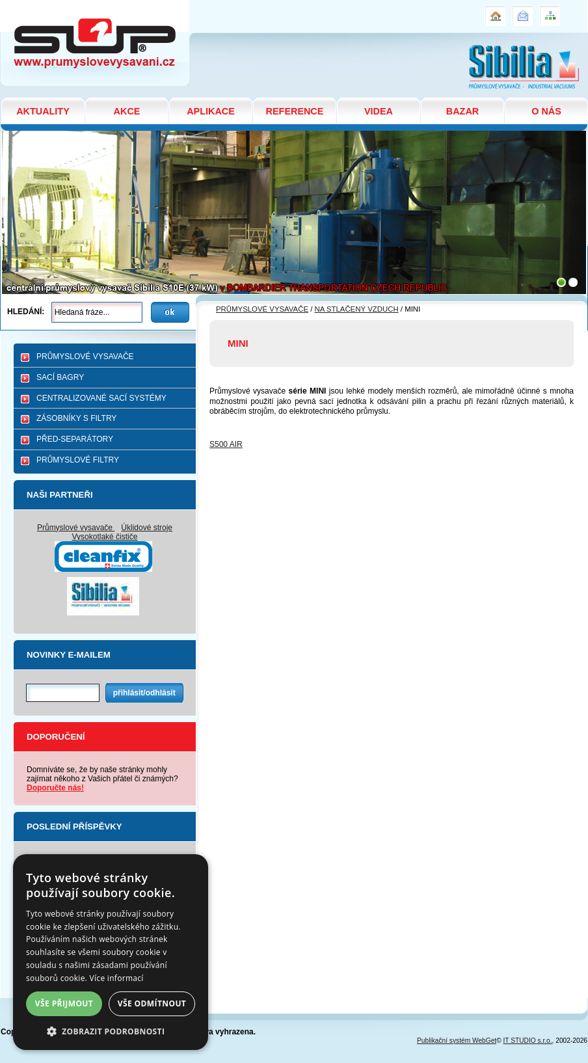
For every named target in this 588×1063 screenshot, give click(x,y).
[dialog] (110, 952)
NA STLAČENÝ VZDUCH (357, 309)
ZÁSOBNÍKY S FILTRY (76, 418)
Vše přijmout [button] (64, 1003)
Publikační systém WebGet (456, 1040)
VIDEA (378, 111)
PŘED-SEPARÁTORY (74, 439)
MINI (11, 5)
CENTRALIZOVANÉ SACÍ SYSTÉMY (101, 398)
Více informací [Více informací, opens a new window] (117, 978)
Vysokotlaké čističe (105, 536)
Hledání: (25, 311)
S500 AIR (226, 444)
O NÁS (546, 111)
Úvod (494, 10)
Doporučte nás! (55, 787)
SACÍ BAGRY (60, 377)
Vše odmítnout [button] (152, 1003)
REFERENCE (295, 111)
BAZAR (462, 111)
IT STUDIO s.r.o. (527, 1040)
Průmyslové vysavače (75, 527)
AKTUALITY (43, 111)
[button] (110, 1031)
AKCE (127, 111)
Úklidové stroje (146, 527)
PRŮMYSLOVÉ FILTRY (77, 459)
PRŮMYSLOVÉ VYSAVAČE (85, 356)
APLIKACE (211, 111)
